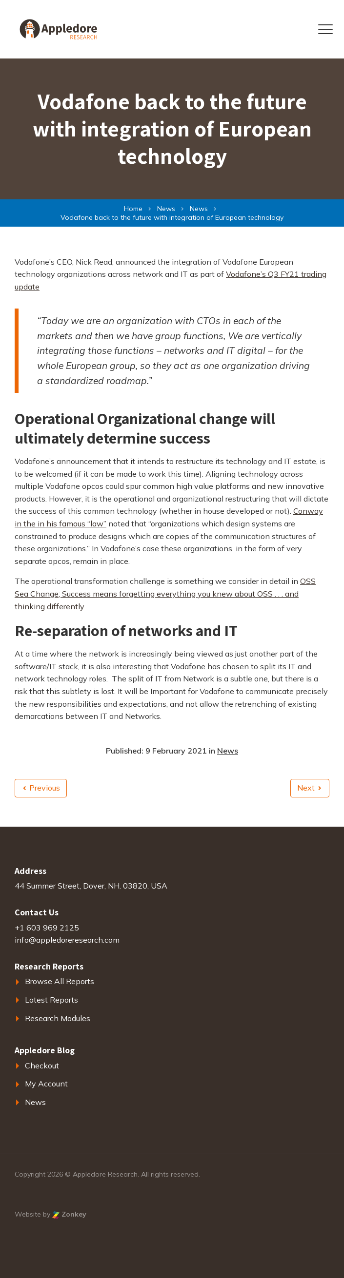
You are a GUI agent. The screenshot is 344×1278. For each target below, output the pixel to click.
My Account (46, 1083)
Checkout (42, 1065)
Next (309, 788)
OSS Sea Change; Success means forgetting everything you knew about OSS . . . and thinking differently (165, 593)
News (227, 750)
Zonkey (69, 1214)
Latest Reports (51, 1000)
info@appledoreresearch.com (67, 940)
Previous (41, 788)
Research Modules (57, 1018)
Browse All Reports (59, 981)
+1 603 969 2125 (47, 927)
